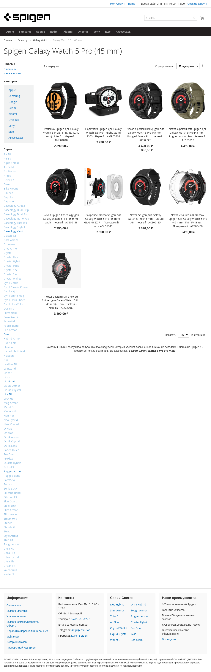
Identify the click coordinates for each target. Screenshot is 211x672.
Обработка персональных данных (27, 631)
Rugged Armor (140, 616)
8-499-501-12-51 (81, 619)
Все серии (137, 640)
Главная (8, 40)
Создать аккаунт (197, 3)
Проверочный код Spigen (22, 647)
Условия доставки (17, 611)
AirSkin (114, 622)
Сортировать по (164, 66)
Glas (133, 634)
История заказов (17, 642)
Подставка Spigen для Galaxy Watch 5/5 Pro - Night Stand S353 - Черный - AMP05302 (103, 132)
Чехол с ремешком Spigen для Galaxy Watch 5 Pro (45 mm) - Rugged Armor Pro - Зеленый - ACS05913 (188, 134)
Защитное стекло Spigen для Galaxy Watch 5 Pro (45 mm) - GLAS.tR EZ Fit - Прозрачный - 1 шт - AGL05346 (103, 220)
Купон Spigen (79, 635)
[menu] (19, 114)
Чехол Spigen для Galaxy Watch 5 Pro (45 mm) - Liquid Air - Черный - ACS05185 (146, 218)
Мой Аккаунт (117, 3)
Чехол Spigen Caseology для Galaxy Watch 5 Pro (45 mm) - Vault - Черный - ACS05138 (61, 218)
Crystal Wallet (118, 628)
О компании (14, 605)
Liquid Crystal (118, 634)
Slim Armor (117, 610)
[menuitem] (10, 31)
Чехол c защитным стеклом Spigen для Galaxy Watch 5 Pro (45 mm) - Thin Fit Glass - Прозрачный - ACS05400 (188, 220)
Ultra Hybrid (138, 604)
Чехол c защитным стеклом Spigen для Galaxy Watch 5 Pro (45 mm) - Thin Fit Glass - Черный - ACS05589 (61, 302)
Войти (132, 3)
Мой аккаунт (14, 636)
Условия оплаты (16, 616)
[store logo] (27, 17)
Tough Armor (139, 610)
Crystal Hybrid (140, 622)
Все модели (169, 639)
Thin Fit (114, 616)
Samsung (23, 40)
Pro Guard (137, 628)
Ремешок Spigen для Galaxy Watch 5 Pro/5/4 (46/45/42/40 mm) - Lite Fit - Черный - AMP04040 (61, 134)
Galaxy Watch (40, 40)
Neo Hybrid (117, 604)
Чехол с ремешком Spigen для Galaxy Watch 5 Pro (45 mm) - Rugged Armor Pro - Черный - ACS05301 (145, 134)
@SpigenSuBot (80, 630)
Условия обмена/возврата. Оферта (23, 623)
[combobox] (170, 18)
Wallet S (115, 640)
